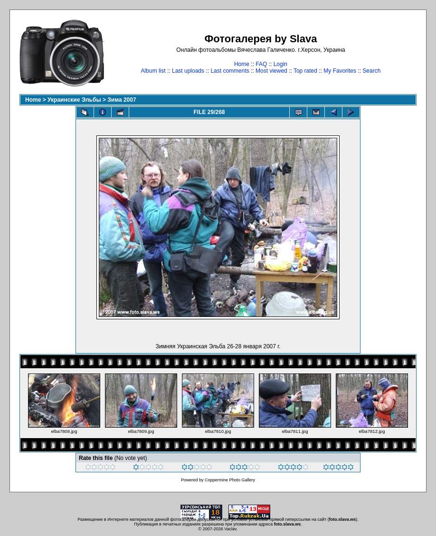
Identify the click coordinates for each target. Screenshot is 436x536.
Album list (153, 70)
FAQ (261, 64)
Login (280, 64)
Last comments (229, 70)
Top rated (305, 70)
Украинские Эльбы (74, 99)
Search (371, 70)
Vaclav (230, 528)
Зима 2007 (121, 99)
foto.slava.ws (342, 519)
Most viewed (271, 70)
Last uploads (188, 70)
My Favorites (339, 70)
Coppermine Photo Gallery (230, 480)
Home (241, 64)
